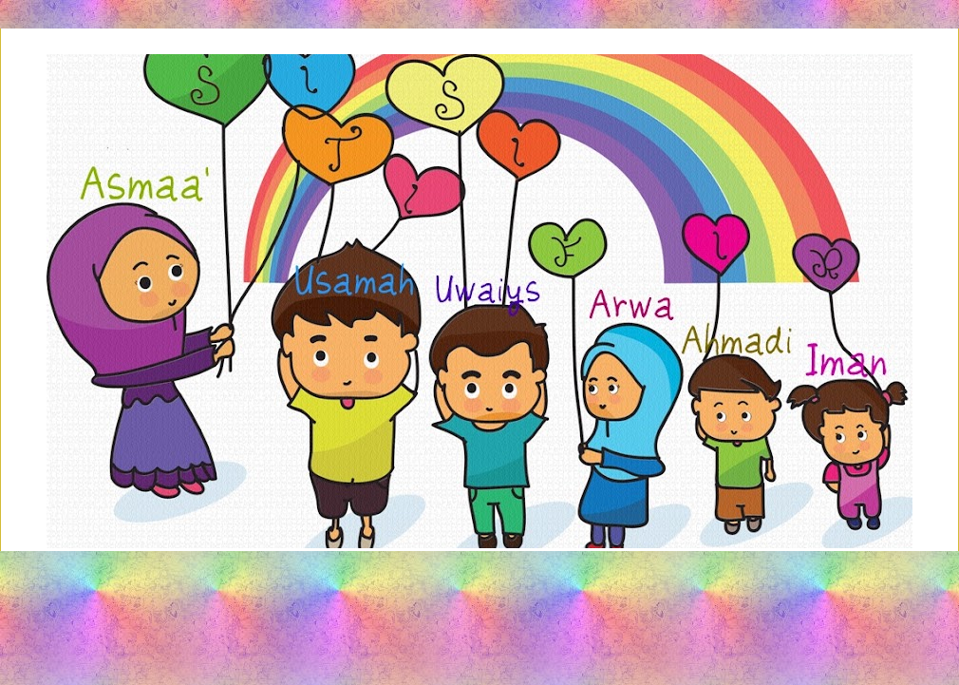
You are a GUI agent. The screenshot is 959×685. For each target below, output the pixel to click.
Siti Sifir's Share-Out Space (479, 107)
